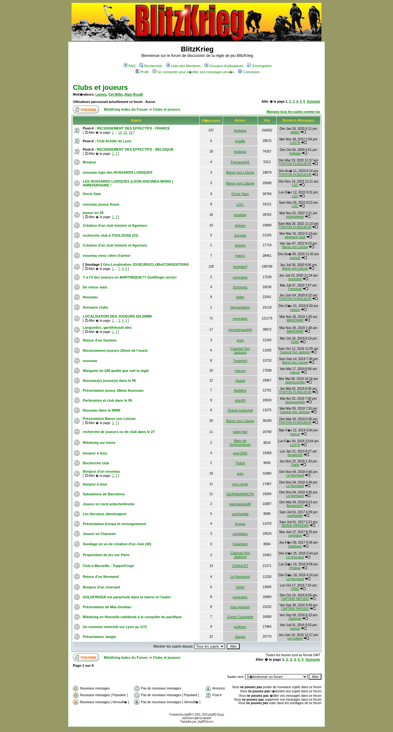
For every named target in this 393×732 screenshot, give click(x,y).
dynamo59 (295, 455)
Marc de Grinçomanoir (240, 442)
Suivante (313, 101)
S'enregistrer (259, 66)
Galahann (240, 544)
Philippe (295, 568)
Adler (240, 297)
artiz (240, 474)
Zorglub (240, 235)
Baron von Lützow (240, 172)
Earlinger (295, 618)
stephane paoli (295, 237)
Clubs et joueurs (100, 87)
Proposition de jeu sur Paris (106, 555)
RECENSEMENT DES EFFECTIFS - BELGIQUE (135, 149)
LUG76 (295, 143)
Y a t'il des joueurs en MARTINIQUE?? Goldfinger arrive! (130, 277)
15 (125, 132)
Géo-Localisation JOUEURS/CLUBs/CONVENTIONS (146, 264)
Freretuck (295, 289)
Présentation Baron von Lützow (109, 419)
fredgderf (240, 267)
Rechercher (150, 66)
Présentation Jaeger (99, 637)
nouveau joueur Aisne (101, 204)
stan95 (240, 400)
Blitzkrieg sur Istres (99, 443)
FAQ (129, 66)
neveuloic (240, 277)
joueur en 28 (93, 213)
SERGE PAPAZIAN (295, 525)
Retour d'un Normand (101, 577)
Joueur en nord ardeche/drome (109, 504)
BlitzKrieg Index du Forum (126, 109)
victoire (240, 225)
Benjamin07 (295, 506)
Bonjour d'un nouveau (101, 471)
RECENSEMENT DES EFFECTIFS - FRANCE (133, 128)
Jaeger (240, 637)
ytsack (240, 380)
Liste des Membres (183, 66)
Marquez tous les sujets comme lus (293, 112)
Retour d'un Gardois (100, 340)
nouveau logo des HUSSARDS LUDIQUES (117, 172)
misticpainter (295, 216)
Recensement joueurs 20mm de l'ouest (115, 350)
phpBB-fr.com (205, 721)
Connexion (249, 72)
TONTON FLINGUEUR (295, 164)
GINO (295, 342)
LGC (295, 185)
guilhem (240, 627)
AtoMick (240, 390)
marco (240, 255)
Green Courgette (240, 617)
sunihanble (240, 514)
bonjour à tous (95, 453)
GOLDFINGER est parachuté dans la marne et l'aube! (127, 597)
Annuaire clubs (95, 307)
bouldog (240, 215)
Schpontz (240, 287)
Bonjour (89, 162)
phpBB (187, 714)
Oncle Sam (92, 194)
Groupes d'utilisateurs (223, 66)
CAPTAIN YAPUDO (295, 599)
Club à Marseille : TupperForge (108, 566)
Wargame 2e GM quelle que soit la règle (116, 371)
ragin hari (240, 432)
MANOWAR (295, 320)
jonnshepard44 (240, 330)
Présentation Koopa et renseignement (114, 524)
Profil (141, 72)
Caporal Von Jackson (240, 350)
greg (240, 340)
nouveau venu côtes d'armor (106, 255)
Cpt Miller (115, 94)
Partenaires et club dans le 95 (107, 400)
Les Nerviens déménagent (104, 514)
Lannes (101, 94)
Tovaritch (240, 361)
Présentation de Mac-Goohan (107, 607)
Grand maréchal (240, 410)
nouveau (90, 361)
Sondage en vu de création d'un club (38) (117, 544)
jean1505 (240, 453)
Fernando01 (240, 162)
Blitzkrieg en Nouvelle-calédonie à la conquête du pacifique (132, 617)
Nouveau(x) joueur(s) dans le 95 (109, 380)
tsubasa (240, 130)
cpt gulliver (295, 638)
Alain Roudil (133, 94)
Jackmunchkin (295, 382)
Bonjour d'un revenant (101, 587)
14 (120, 132)
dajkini (294, 132)
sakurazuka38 (240, 504)
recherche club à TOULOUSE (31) (110, 235)
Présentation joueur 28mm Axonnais (113, 390)
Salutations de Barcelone (104, 494)
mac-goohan (240, 607)
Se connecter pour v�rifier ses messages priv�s (193, 72)
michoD (294, 258)
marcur (295, 309)
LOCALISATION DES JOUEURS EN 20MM (117, 316)
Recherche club (96, 463)
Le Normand (295, 475)
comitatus (240, 534)
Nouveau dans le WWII (101, 410)
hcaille (240, 141)
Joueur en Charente (99, 534)
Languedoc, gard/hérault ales (107, 327)
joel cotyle (240, 484)
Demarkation (240, 307)
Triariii (240, 463)
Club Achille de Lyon (114, 141)
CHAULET (240, 566)
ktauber (207, 718)
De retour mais (95, 287)
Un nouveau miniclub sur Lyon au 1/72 (115, 627)
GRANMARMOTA (240, 494)
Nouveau (90, 297)
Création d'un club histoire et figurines (115, 225)
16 (130, 132)
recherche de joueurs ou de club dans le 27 (119, 432)
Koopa (240, 524)
